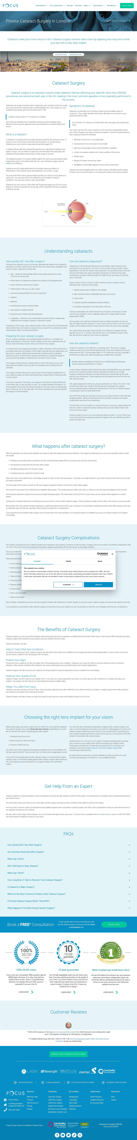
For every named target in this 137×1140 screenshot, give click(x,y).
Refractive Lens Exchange (57, 1109)
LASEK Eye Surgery (55, 1103)
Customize (68, 584)
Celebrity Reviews (97, 1100)
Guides (113, 1100)
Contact (29, 1109)
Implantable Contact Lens (57, 1112)
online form (105, 814)
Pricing (29, 1106)
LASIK (8, 164)
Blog (113, 1097)
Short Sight (73, 1103)
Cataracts (72, 1109)
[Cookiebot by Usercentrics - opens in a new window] (99, 554)
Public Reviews (96, 1097)
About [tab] (100, 561)
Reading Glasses (75, 1106)
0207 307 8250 (14, 1110)
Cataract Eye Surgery (55, 1106)
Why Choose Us (33, 1103)
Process (30, 1100)
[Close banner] (112, 554)
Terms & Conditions (24, 1125)
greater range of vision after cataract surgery (102, 748)
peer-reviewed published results (64, 1032)
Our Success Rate (96, 1103)
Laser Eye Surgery (54, 1097)
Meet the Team (32, 1097)
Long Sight (73, 1100)
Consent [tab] (37, 561)
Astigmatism (73, 1097)
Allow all (98, 584)
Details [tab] (68, 561)
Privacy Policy (11, 1125)
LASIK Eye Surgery (55, 1100)
